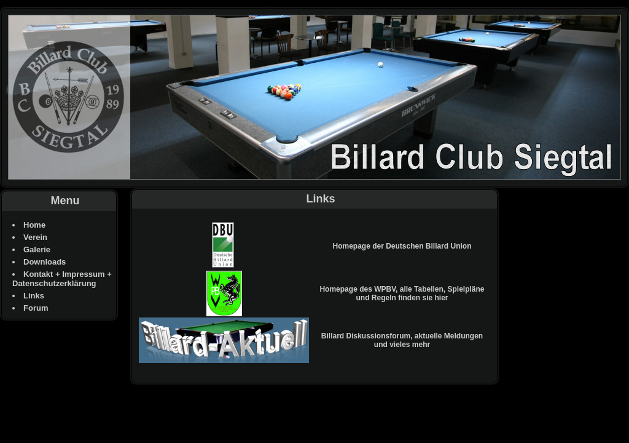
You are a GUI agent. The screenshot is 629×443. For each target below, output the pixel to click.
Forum (35, 308)
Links (33, 295)
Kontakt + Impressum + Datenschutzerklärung (62, 278)
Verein (35, 237)
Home (34, 224)
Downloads (44, 261)
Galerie (36, 249)
